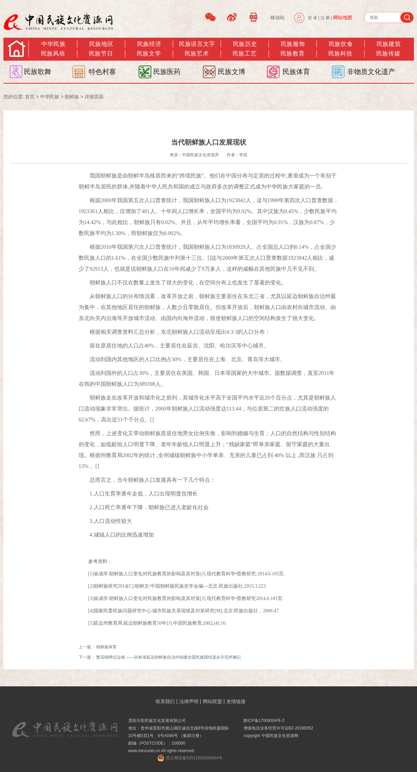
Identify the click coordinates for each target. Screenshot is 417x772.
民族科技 (340, 53)
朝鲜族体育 (106, 647)
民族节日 (101, 53)
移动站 (277, 17)
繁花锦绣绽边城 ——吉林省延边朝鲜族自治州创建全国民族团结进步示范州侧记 (168, 657)
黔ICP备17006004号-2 (264, 720)
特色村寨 (102, 71)
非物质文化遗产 (371, 71)
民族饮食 (341, 44)
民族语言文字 (197, 44)
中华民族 (53, 44)
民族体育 (296, 71)
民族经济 (149, 44)
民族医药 (167, 71)
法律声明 (188, 701)
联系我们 (165, 701)
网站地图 (342, 17)
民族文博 (231, 71)
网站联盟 (212, 701)
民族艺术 (197, 53)
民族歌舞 (37, 71)
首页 (30, 96)
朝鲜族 (72, 96)
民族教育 (292, 53)
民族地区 (101, 44)
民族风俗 (53, 53)
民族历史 (245, 44)
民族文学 (149, 53)
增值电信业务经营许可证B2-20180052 (278, 728)
